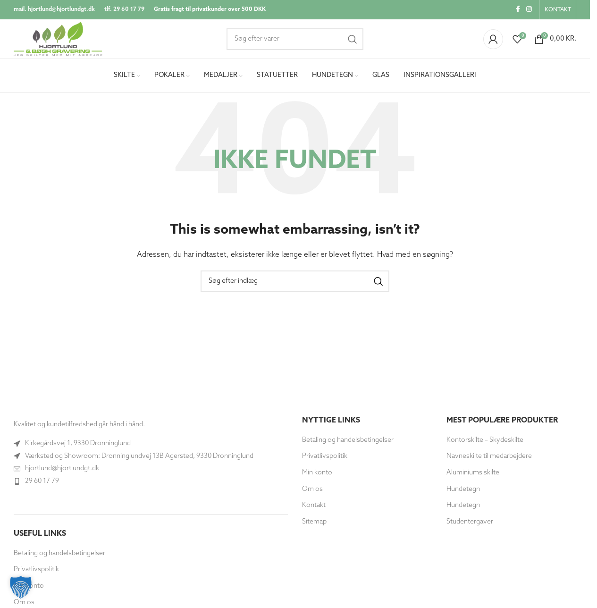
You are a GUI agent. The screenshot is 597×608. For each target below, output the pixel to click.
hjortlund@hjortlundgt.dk (62, 472)
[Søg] (295, 41)
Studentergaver (469, 525)
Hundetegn (463, 492)
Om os (312, 492)
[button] (21, 587)
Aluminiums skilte (472, 476)
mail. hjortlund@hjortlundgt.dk (54, 10)
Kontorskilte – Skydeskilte (484, 443)
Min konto (317, 476)
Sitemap (314, 525)
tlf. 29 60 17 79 (124, 10)
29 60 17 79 (42, 484)
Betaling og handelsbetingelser (59, 556)
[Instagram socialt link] (529, 10)
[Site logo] (62, 40)
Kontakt (314, 509)
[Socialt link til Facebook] (517, 10)
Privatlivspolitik (324, 460)
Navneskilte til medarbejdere (489, 460)
